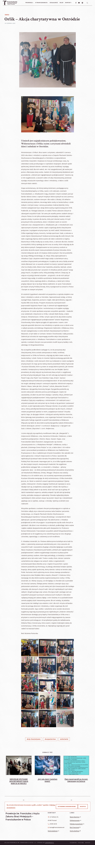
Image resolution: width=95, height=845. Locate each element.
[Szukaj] (87, 3)
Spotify (87, 843)
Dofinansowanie (75, 820)
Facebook (73, 843)
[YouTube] (78, 3)
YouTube (81, 843)
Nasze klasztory (75, 817)
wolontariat (64, 739)
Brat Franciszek (75, 827)
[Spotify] (81, 3)
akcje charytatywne (33, 739)
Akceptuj (83, 807)
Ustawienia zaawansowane (67, 807)
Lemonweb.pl (49, 843)
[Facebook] (75, 3)
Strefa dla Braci (75, 831)
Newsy (7, 14)
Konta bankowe (53, 831)
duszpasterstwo (50, 739)
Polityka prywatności (77, 824)
